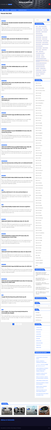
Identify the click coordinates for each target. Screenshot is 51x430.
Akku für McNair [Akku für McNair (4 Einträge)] (38, 42)
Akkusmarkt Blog (39, 342)
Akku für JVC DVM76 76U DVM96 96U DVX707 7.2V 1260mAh (16, 52)
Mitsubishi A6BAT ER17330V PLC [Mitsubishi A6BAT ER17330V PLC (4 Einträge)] (41, 63)
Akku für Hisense (39, 145)
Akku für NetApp (39, 195)
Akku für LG (38, 180)
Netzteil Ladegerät (39, 262)
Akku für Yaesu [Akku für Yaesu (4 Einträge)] (38, 49)
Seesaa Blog (38, 331)
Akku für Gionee (39, 135)
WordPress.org (38, 320)
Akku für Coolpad (39, 115)
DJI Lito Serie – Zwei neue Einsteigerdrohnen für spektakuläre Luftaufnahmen (42, 283)
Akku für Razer (38, 212)
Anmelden (38, 312)
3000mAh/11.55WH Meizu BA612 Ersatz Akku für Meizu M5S (16, 177)
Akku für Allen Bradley (40, 88)
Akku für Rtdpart (39, 215)
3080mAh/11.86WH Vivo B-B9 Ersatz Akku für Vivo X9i (15, 221)
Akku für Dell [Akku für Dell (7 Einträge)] (38, 31)
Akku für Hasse (38, 140)
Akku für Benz (38, 98)
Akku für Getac (38, 130)
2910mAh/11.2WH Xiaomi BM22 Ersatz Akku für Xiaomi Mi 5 (16, 251)
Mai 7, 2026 (30, 413)
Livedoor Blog (38, 327)
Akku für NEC (38, 192)
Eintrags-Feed (38, 315)
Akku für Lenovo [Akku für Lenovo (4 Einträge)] (46, 40)
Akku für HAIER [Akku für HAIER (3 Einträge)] (38, 37)
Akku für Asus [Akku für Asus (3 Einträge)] (44, 28)
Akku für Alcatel (39, 85)
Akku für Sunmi (39, 225)
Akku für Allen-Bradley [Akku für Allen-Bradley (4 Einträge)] (42, 26)
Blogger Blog (38, 345)
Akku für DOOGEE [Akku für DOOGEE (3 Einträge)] (39, 33)
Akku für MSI (38, 190)
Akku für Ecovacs (39, 125)
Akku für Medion (39, 182)
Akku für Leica (38, 175)
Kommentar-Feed (39, 317)
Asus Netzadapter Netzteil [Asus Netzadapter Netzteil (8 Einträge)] (40, 53)
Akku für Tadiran (39, 230)
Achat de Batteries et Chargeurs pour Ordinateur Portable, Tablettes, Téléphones (42, 369)
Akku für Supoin (39, 227)
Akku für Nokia (38, 200)
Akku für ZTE (3, 64)
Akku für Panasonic (39, 207)
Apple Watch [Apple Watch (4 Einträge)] (41, 51)
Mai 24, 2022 (4, 150)
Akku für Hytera (39, 155)
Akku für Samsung (39, 217)
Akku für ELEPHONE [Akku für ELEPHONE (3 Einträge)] (39, 35)
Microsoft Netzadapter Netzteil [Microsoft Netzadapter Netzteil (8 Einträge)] (41, 58)
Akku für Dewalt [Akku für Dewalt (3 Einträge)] (44, 31)
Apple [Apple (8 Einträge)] (37, 51)
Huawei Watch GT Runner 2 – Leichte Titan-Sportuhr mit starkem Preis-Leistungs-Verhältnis (42, 288)
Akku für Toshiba (39, 237)
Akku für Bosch (38, 105)
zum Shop (7, 10)
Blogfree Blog (38, 336)
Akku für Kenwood (39, 170)
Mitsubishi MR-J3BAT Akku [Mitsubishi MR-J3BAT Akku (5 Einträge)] (40, 66)
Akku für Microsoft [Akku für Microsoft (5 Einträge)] (45, 44)
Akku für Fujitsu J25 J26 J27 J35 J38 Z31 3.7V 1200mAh (15, 38)
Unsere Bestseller (22, 10)
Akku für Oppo (4, 264)
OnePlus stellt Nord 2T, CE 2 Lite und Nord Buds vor (14, 192)
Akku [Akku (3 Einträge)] (37, 26)
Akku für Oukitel (39, 205)
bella (8, 40)
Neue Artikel (13, 10)
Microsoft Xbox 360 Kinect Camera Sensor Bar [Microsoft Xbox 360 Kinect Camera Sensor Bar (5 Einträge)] (41, 61)
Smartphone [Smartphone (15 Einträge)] (42, 73)
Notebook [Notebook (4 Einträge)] (37, 68)
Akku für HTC (38, 150)
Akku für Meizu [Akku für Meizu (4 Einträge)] (38, 44)
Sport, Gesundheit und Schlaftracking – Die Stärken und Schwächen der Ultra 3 (42, 279)
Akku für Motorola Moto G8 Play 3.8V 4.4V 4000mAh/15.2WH (16, 163)
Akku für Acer (38, 83)
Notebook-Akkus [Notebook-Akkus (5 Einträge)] (38, 70)
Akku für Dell (38, 120)
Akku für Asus (38, 95)
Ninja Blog (38, 338)
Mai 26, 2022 (4, 40)
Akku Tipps (38, 255)
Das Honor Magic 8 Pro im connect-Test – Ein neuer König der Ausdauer (42, 292)
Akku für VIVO (38, 242)
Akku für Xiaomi (39, 245)
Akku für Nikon (38, 197)
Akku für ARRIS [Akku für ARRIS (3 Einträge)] (38, 28)
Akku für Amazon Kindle (40, 90)
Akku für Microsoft (39, 185)
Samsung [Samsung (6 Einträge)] (37, 73)
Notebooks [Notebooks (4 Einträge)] (44, 70)
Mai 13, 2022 (4, 298)
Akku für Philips (39, 210)
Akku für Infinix (38, 165)
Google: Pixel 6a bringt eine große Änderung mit (13, 297)
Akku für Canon (39, 110)
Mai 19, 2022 (4, 253)
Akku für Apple (38, 93)
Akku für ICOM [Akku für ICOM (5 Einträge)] (44, 37)
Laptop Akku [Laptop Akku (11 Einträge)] (38, 56)
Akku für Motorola (39, 187)
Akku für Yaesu (38, 247)
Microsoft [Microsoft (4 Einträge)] (42, 56)
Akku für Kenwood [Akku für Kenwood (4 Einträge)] (39, 40)
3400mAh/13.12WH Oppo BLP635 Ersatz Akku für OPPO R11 (16, 266)
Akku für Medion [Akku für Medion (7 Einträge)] (45, 42)
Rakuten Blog (38, 340)
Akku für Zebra (38, 250)
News (2, 204)
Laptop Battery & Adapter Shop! (42, 380)
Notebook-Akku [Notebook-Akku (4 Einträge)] (42, 68)
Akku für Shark (38, 220)
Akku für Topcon (39, 235)
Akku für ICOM (38, 160)
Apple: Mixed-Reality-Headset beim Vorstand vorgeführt (15, 206)
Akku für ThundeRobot (40, 232)
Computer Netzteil (39, 260)
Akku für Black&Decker (40, 100)
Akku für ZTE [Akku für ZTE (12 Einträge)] (44, 49)
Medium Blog (38, 347)
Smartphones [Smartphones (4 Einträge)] (38, 75)
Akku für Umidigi (39, 240)
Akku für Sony (38, 222)
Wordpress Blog (39, 329)
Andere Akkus (3, 175)
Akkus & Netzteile (25, 2)
